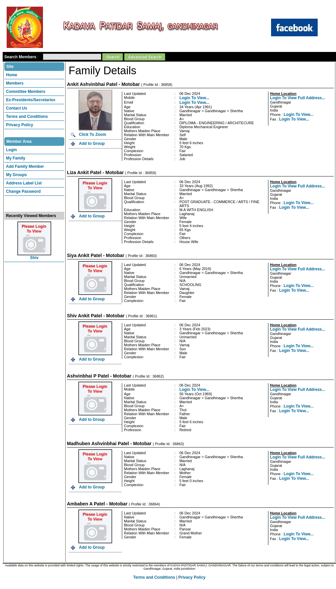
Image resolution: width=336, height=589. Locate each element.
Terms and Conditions (27, 114)
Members (15, 80)
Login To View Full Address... (297, 95)
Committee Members (25, 89)
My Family (15, 155)
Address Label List (24, 180)
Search (112, 54)
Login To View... (194, 95)
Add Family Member (25, 163)
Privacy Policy (19, 122)
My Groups (16, 172)
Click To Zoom (92, 132)
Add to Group (92, 141)
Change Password (23, 188)
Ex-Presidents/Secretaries (30, 97)
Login (11, 147)
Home (11, 72)
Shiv (34, 255)
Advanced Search (145, 54)
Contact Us (16, 105)
